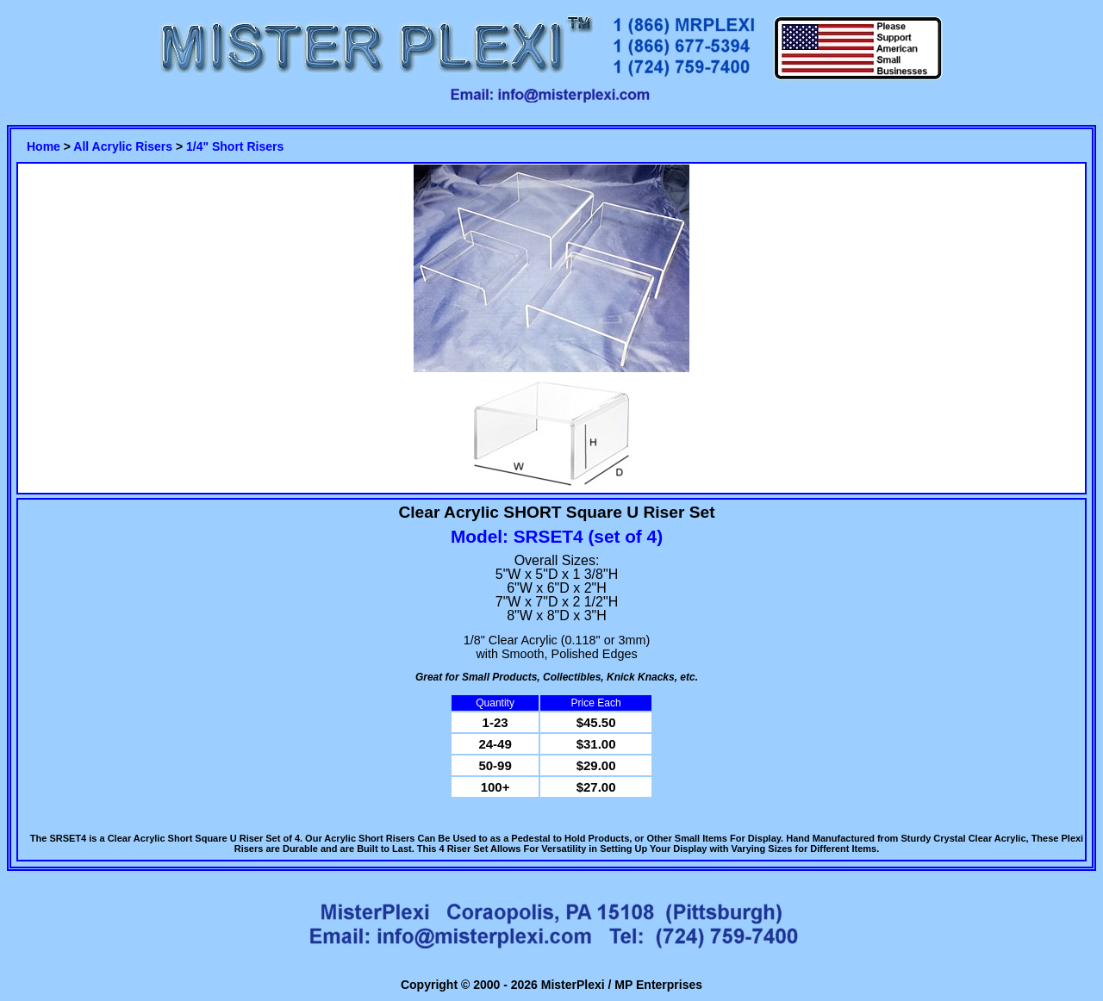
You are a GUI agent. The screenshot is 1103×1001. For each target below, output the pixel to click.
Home (43, 146)
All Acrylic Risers (122, 146)
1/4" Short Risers (235, 146)
